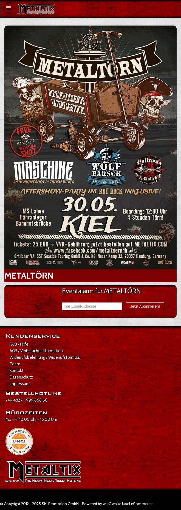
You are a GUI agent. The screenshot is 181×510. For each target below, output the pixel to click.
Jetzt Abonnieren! (145, 306)
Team (15, 364)
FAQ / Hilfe (19, 344)
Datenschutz (21, 377)
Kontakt (17, 370)
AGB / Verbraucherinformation (36, 350)
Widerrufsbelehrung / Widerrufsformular (45, 357)
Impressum (20, 383)
